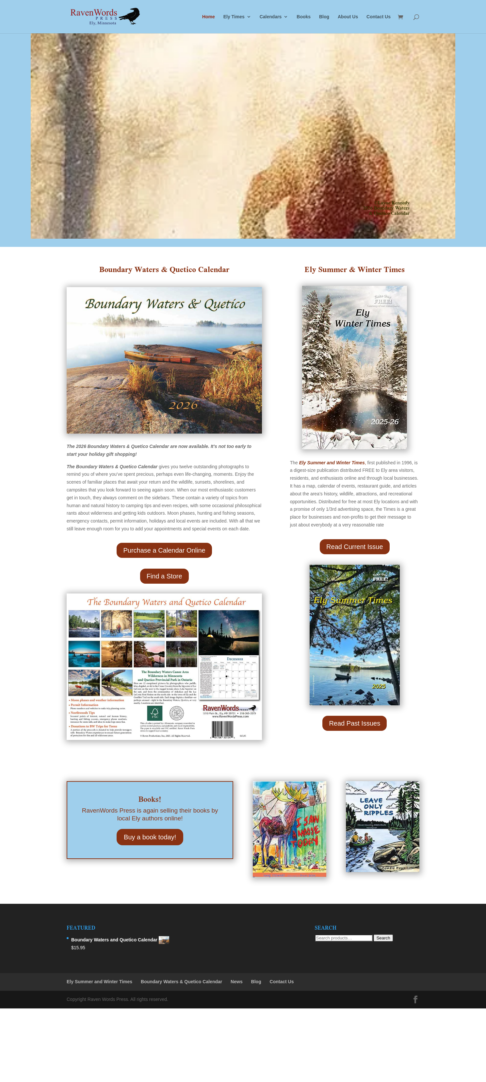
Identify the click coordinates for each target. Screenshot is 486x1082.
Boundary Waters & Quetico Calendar (181, 981)
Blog (324, 16)
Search (383, 938)
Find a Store (164, 576)
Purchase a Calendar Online (164, 550)
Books (304, 16)
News (237, 981)
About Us (348, 16)
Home (208, 16)
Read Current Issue (354, 546)
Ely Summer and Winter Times (99, 981)
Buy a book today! (150, 837)
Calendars (271, 16)
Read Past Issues (354, 723)
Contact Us (378, 16)
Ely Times (234, 16)
